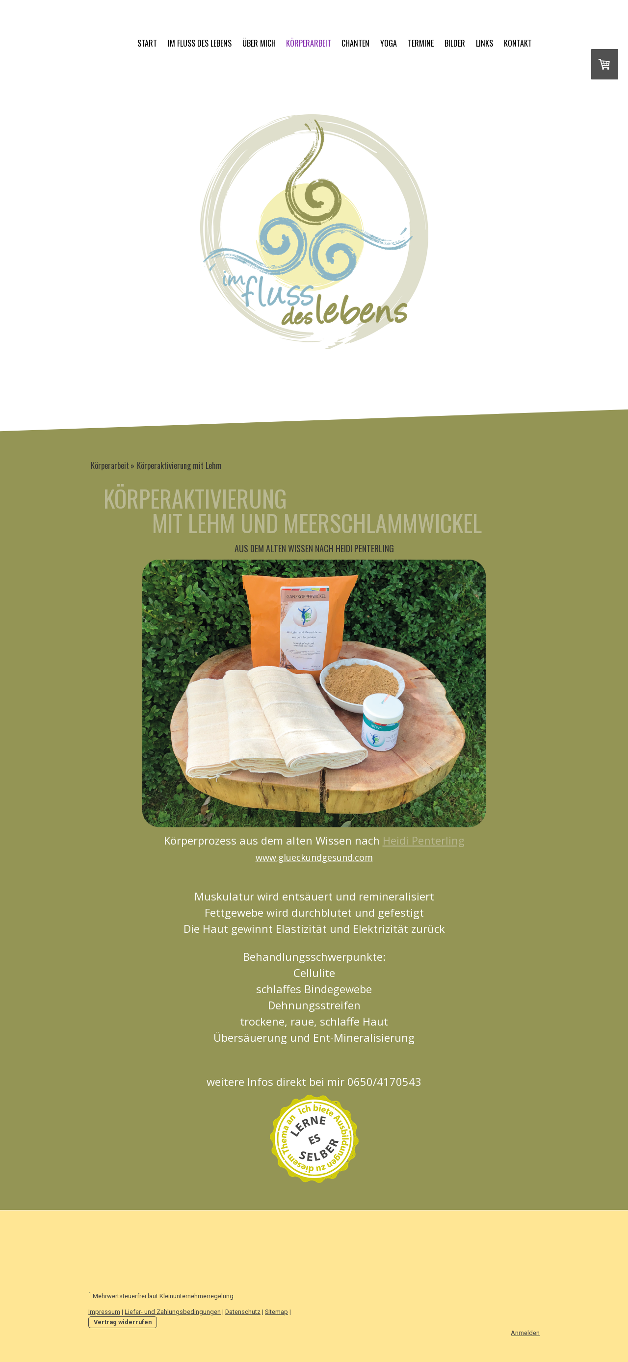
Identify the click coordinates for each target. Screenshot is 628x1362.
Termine (421, 43)
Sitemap (276, 1311)
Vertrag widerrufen (123, 1322)
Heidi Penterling (424, 840)
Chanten (355, 43)
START (147, 43)
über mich (259, 43)
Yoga (388, 43)
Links (484, 43)
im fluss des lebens (200, 43)
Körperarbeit (308, 43)
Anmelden (525, 1332)
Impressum (104, 1311)
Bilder (455, 43)
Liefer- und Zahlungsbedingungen (173, 1311)
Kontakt (518, 43)
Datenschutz (243, 1311)
